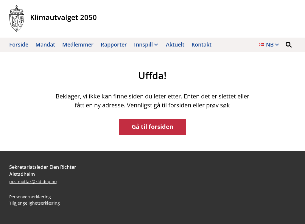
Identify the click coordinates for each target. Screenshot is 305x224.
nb (270, 44)
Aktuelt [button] (175, 44)
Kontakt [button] (201, 44)
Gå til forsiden (152, 127)
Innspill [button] (143, 44)
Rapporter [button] (114, 44)
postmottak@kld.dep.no (33, 181)
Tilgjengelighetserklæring (34, 203)
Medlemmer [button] (78, 44)
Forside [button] (18, 44)
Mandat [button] (45, 44)
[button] (288, 45)
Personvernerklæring (30, 197)
